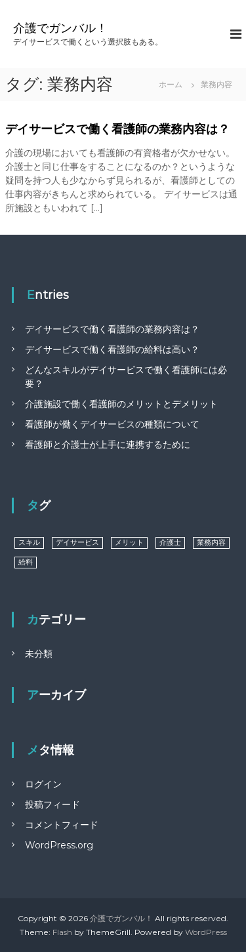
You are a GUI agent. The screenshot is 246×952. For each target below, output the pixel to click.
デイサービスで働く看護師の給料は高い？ (112, 349)
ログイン (43, 784)
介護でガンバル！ (60, 28)
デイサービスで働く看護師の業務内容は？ (117, 129)
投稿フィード (52, 804)
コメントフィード (61, 825)
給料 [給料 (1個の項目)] (25, 562)
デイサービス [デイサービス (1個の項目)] (77, 542)
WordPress (206, 932)
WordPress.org (59, 845)
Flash (62, 932)
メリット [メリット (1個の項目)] (129, 542)
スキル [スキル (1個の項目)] (29, 542)
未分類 (38, 654)
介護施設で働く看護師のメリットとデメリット (121, 404)
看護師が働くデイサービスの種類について (112, 424)
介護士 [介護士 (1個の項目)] (170, 542)
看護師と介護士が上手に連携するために (107, 444)
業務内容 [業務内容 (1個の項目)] (211, 542)
